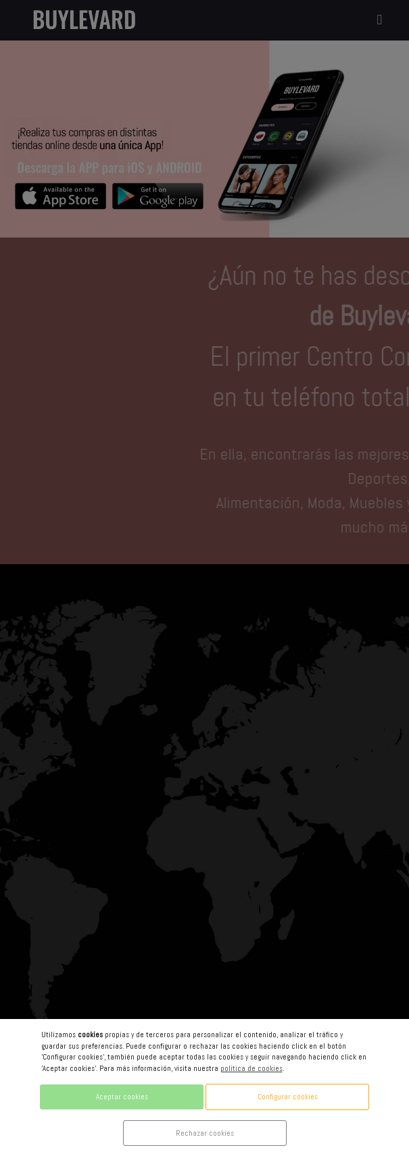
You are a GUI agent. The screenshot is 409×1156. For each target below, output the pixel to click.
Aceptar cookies (122, 1096)
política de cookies (251, 1068)
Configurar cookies (288, 1096)
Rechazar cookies (205, 1133)
